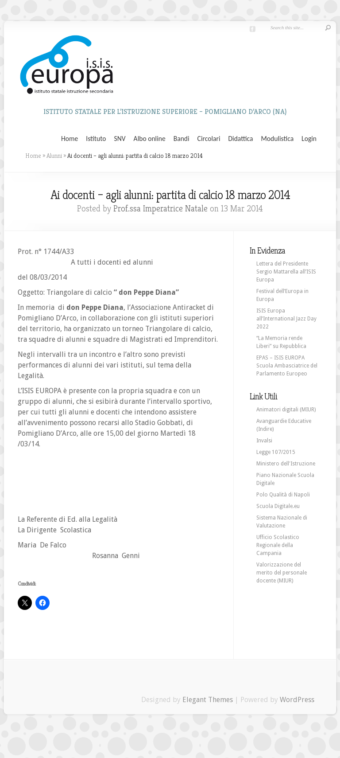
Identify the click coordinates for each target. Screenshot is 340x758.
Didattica (240, 139)
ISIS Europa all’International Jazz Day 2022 (286, 319)
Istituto (96, 139)
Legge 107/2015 (275, 452)
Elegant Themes (207, 699)
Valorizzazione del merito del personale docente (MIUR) (281, 573)
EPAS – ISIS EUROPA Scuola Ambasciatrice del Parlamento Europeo (286, 366)
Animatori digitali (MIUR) (286, 409)
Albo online (150, 139)
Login (309, 139)
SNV (120, 139)
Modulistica (277, 139)
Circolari (208, 139)
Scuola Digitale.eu (278, 506)
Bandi (181, 139)
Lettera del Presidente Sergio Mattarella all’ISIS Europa (286, 272)
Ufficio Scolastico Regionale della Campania (277, 545)
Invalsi (264, 441)
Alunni (54, 156)
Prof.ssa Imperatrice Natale (160, 208)
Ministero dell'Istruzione (285, 464)
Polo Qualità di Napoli (283, 495)
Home (69, 139)
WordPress (297, 699)
